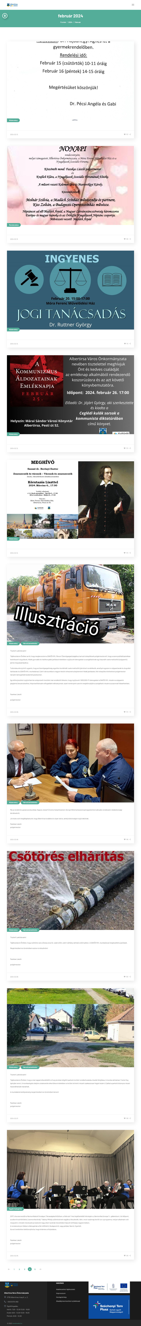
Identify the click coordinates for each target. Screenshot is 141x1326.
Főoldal (63, 22)
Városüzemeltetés (30, 643)
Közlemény (13, 120)
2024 (70, 22)
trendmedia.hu (17, 1323)
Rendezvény (14, 225)
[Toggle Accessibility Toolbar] (4, 15)
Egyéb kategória (15, 1209)
